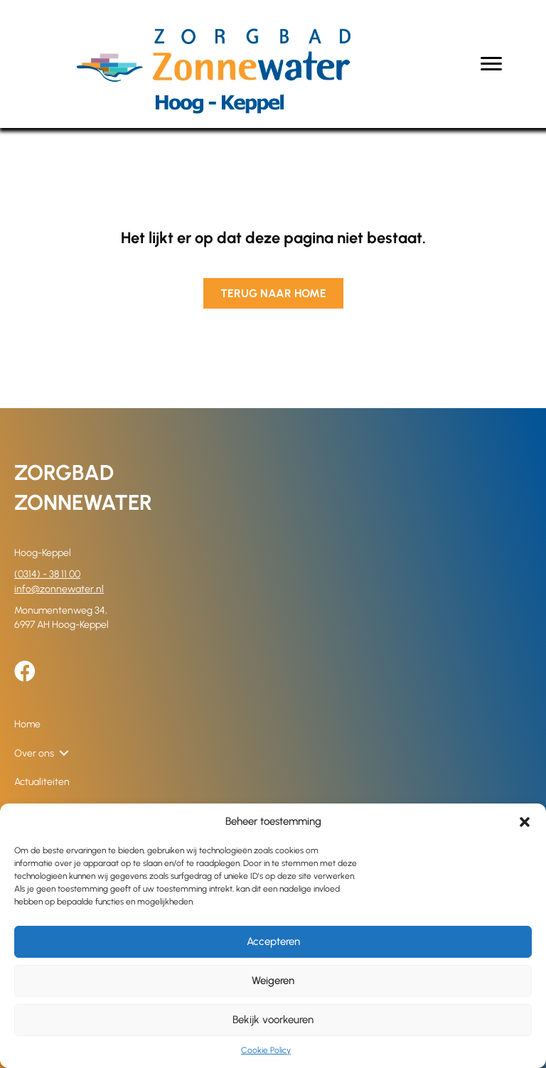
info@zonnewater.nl (59, 589)
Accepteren (273, 941)
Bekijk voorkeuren (273, 1019)
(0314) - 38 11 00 (47, 574)
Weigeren (273, 980)
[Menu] (491, 64)
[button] (525, 822)
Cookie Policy (266, 1050)
